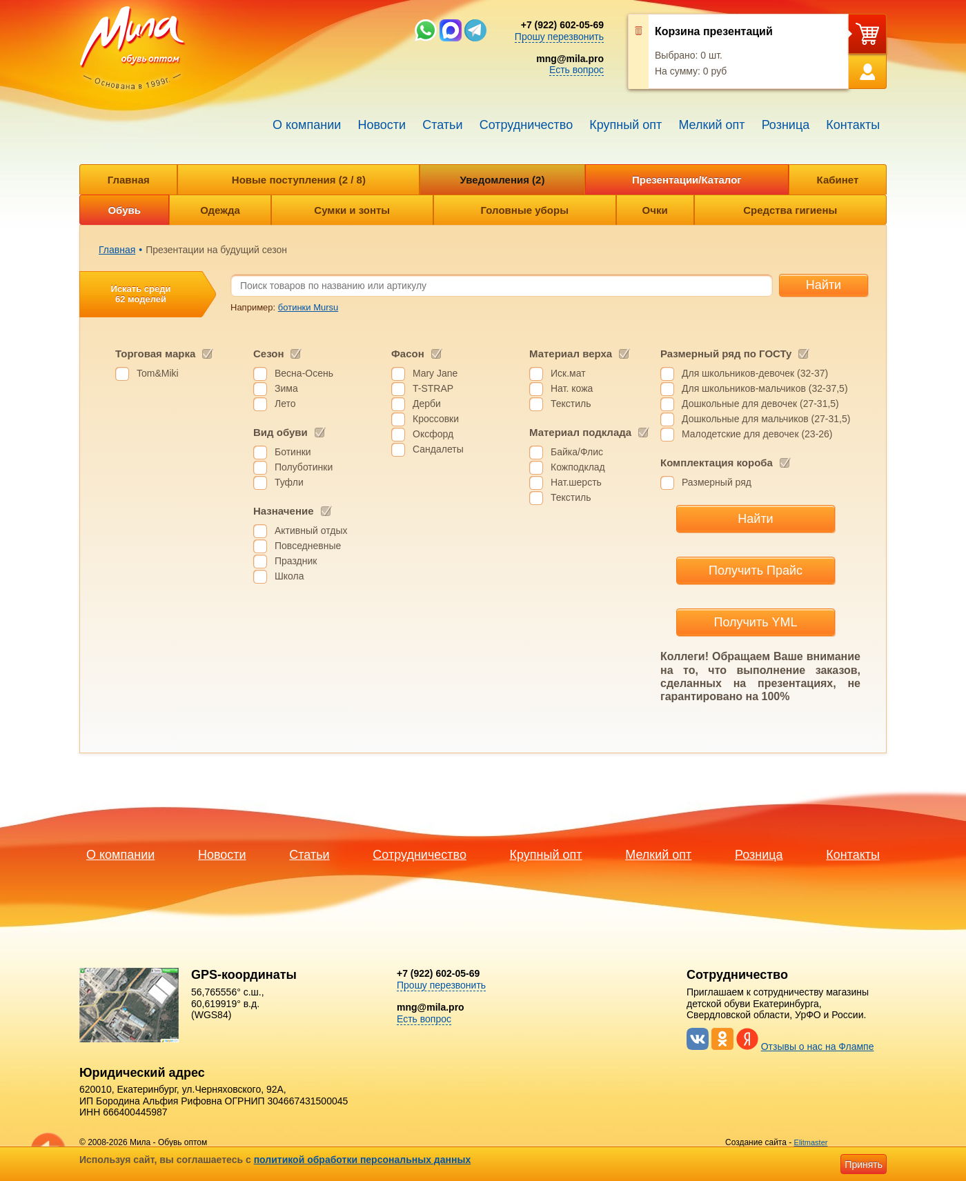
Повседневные (308, 545)
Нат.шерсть (576, 482)
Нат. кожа (572, 388)
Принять (864, 1164)
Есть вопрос (576, 69)
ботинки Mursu (308, 307)
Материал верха (570, 353)
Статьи (442, 125)
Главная (129, 180)
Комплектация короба (716, 462)
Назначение (283, 511)
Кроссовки (436, 418)
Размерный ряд (716, 482)
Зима (286, 388)
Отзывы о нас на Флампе (817, 1046)
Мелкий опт (711, 125)
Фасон (407, 353)
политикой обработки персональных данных (362, 1159)
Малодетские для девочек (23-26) (757, 433)
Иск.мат (568, 373)
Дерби (427, 403)
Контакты (853, 125)
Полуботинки (304, 467)
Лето (285, 403)
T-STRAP (433, 388)
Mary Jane (435, 373)
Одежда (219, 210)
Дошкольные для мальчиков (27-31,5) (766, 418)
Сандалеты (438, 449)
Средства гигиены (790, 210)
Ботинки (293, 451)
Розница (786, 125)
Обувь (124, 210)
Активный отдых (311, 530)
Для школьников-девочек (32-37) (755, 373)
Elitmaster (811, 1142)
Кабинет (838, 180)
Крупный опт (625, 125)
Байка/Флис (577, 451)
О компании (307, 125)
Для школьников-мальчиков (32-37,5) (765, 388)
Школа (289, 576)
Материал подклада (580, 432)
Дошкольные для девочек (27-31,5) (760, 403)
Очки (655, 210)
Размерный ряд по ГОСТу (725, 353)
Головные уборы (525, 210)
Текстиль (571, 403)
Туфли (289, 482)
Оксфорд (433, 433)
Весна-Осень (304, 373)
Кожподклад (578, 467)
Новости (381, 125)
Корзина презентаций (714, 31)
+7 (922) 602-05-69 (562, 24)
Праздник (296, 560)
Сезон (268, 353)
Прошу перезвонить (559, 36)
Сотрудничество (526, 125)
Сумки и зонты (352, 210)
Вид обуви (280, 432)
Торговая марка (155, 353)
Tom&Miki (158, 373)
